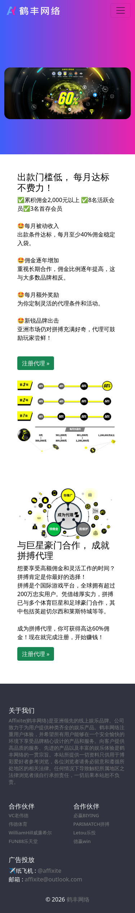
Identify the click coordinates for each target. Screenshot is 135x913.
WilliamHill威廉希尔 (30, 832)
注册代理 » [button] (35, 363)
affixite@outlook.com (53, 879)
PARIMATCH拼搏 (91, 824)
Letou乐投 (84, 832)
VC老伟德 (18, 815)
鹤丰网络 (78, 899)
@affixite (50, 871)
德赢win (82, 841)
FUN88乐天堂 (23, 841)
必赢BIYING (86, 815)
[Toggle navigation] (121, 10)
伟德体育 (18, 824)
